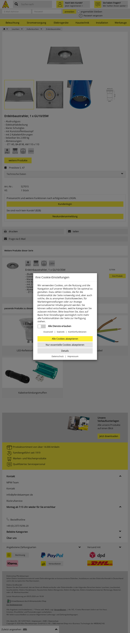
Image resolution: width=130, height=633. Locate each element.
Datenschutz (58, 356)
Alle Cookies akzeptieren (65, 338)
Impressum (72, 356)
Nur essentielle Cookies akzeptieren (65, 344)
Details (65, 350)
